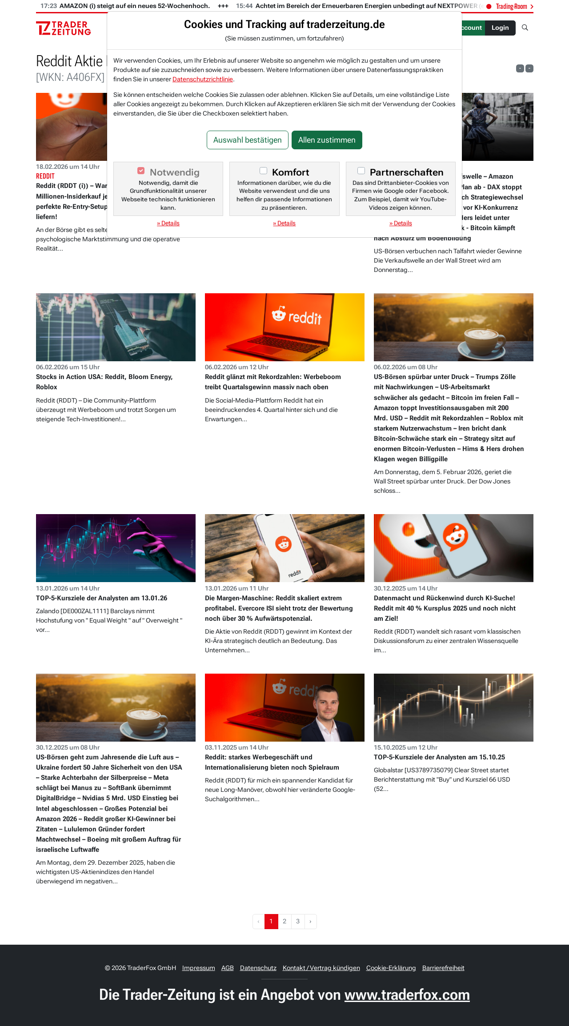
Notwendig (175, 172)
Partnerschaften (407, 172)
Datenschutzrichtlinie (202, 79)
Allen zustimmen (327, 140)
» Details (168, 223)
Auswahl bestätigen (247, 140)
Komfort (290, 172)
